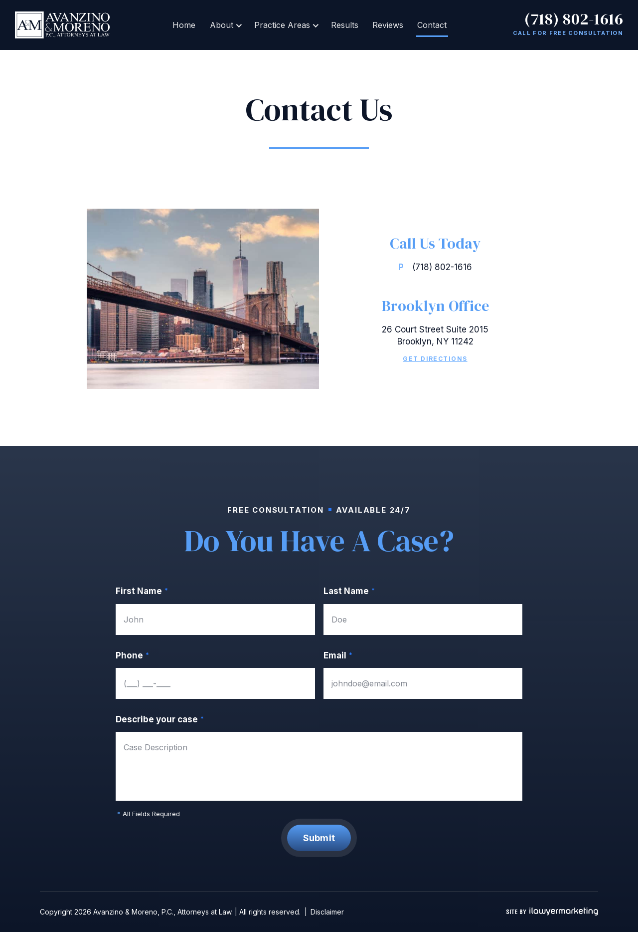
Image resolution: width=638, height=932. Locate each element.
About (225, 25)
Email (337, 655)
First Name (142, 591)
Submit (319, 838)
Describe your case (160, 719)
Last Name (349, 591)
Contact (425, 25)
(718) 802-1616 (573, 19)
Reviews (383, 25)
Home (190, 25)
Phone (132, 655)
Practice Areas (283, 25)
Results (343, 25)
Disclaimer (327, 912)
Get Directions (435, 358)
